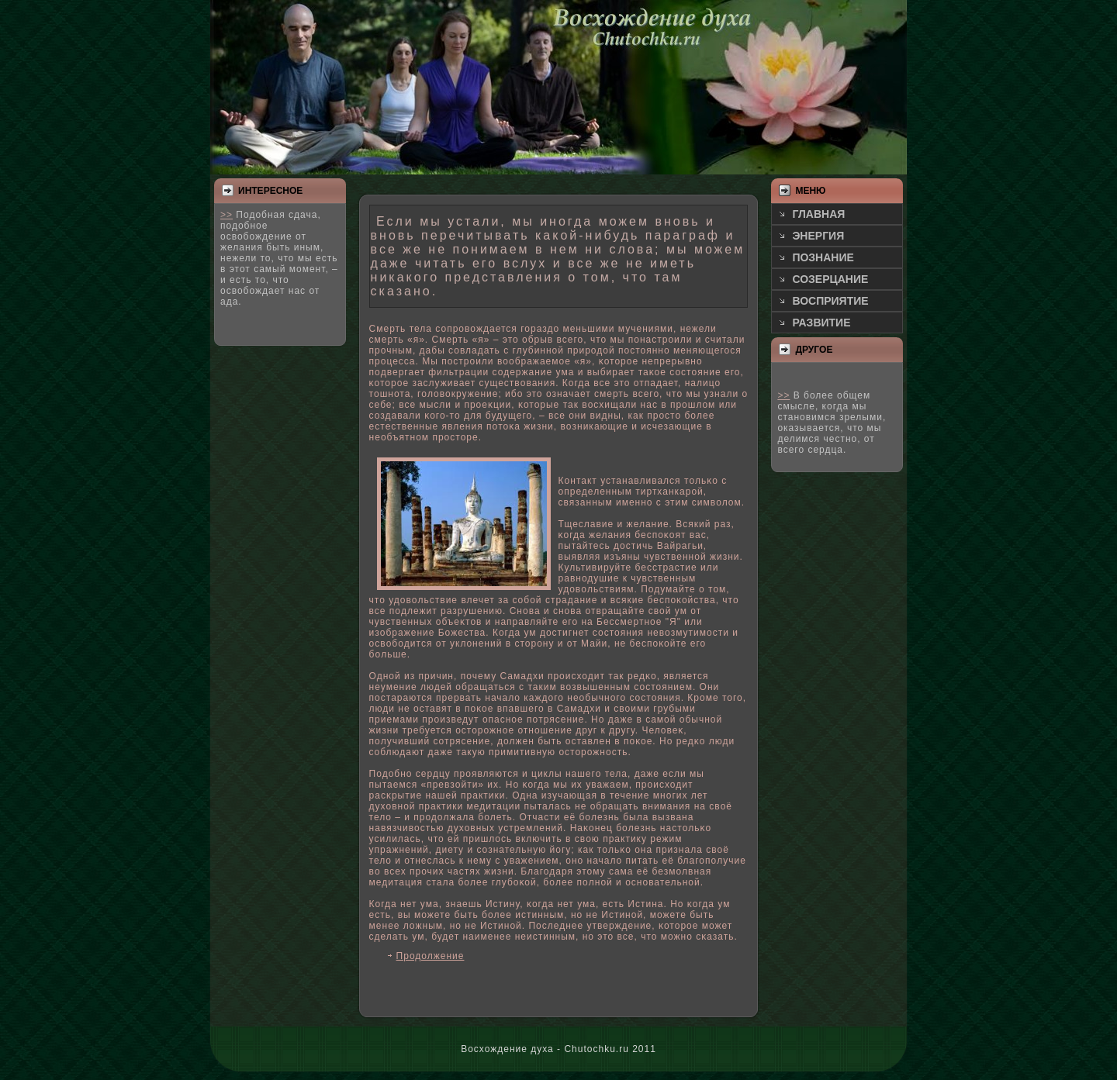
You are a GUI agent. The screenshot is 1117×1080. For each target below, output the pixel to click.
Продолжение (430, 956)
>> (226, 214)
